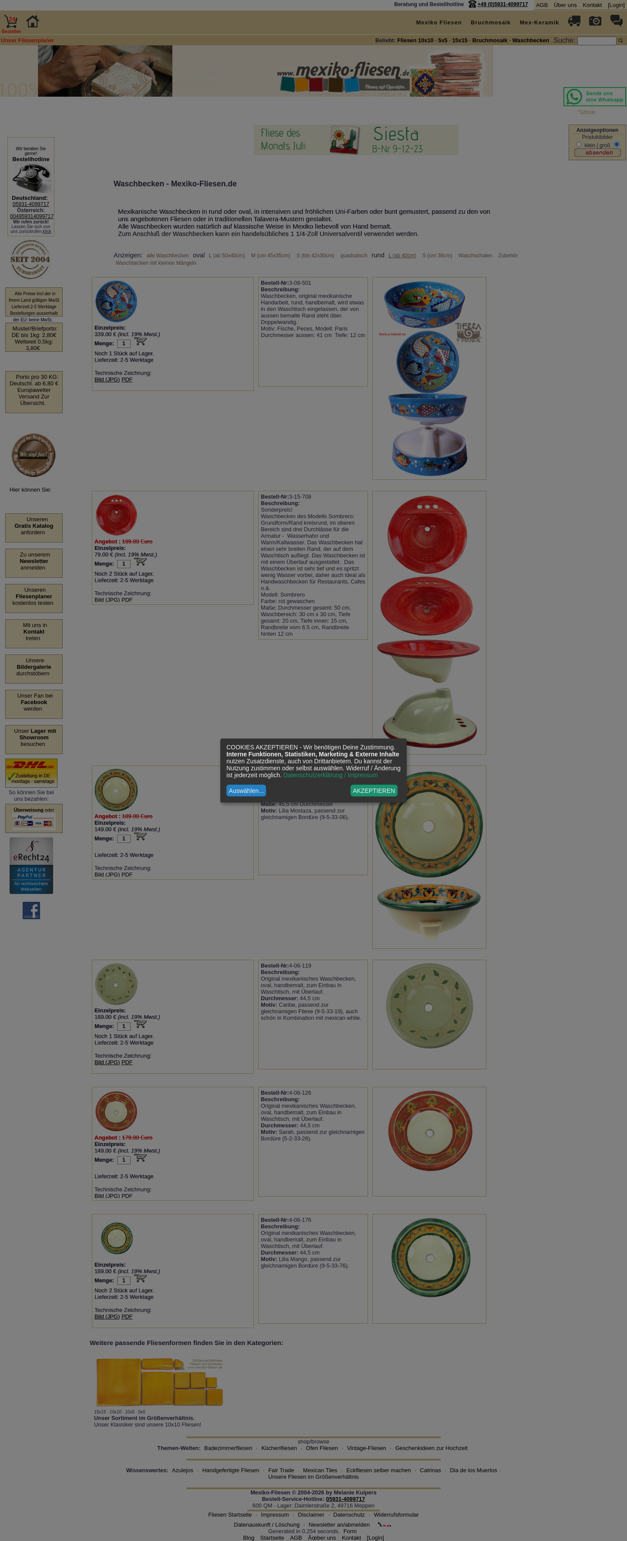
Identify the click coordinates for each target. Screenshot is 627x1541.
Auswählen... (246, 790)
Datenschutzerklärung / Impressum (330, 775)
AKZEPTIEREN (374, 790)
